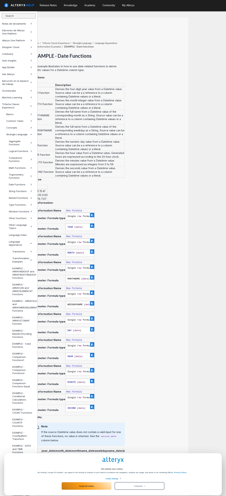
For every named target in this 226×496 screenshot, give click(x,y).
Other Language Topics (20, 226)
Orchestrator (17, 90)
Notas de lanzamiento (17, 23)
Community (108, 5)
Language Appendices (20, 243)
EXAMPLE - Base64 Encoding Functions (22, 333)
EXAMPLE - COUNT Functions (22, 411)
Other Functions (20, 218)
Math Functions (20, 167)
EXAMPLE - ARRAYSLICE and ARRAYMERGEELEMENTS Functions (23, 306)
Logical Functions (20, 151)
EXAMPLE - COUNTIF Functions (18, 422)
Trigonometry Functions (20, 176)
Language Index (18, 235)
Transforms (22, 251)
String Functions (20, 191)
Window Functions (20, 211)
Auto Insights (17, 60)
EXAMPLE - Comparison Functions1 (19, 356)
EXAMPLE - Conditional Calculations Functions (19, 398)
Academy (89, 5)
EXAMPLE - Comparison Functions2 (19, 370)
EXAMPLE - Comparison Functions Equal (21, 383)
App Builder (17, 67)
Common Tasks (19, 120)
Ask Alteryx (17, 74)
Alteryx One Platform (17, 40)
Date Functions (20, 184)
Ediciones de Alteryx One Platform (17, 32)
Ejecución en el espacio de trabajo (17, 82)
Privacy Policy (180, 469)
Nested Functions (20, 197)
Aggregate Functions (20, 143)
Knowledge (70, 5)
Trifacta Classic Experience (17, 106)
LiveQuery (17, 53)
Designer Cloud (17, 47)
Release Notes (48, 5)
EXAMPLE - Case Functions (21, 345)
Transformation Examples (22, 260)
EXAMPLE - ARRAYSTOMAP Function (20, 320)
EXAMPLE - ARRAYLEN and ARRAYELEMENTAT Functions (22, 289)
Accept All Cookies (86, 482)
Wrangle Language (19, 134)
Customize (139, 482)
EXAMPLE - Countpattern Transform (19, 435)
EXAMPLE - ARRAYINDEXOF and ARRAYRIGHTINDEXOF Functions (23, 273)
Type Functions (20, 204)
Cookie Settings (112, 475)
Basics (19, 114)
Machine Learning (17, 97)
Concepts (19, 127)
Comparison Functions (20, 159)
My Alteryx (128, 5)
